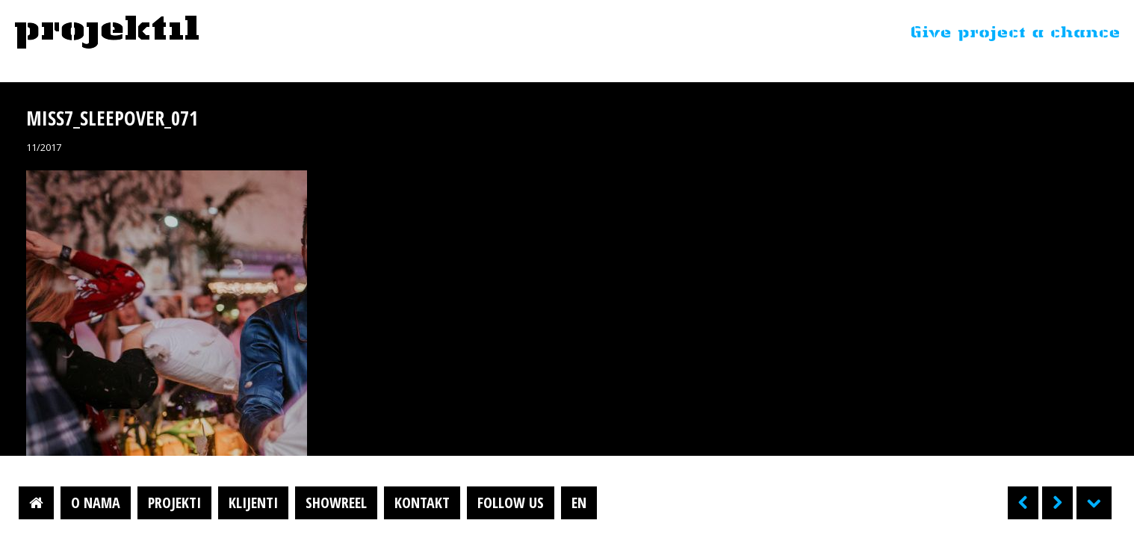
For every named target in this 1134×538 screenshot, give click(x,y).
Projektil (107, 33)
